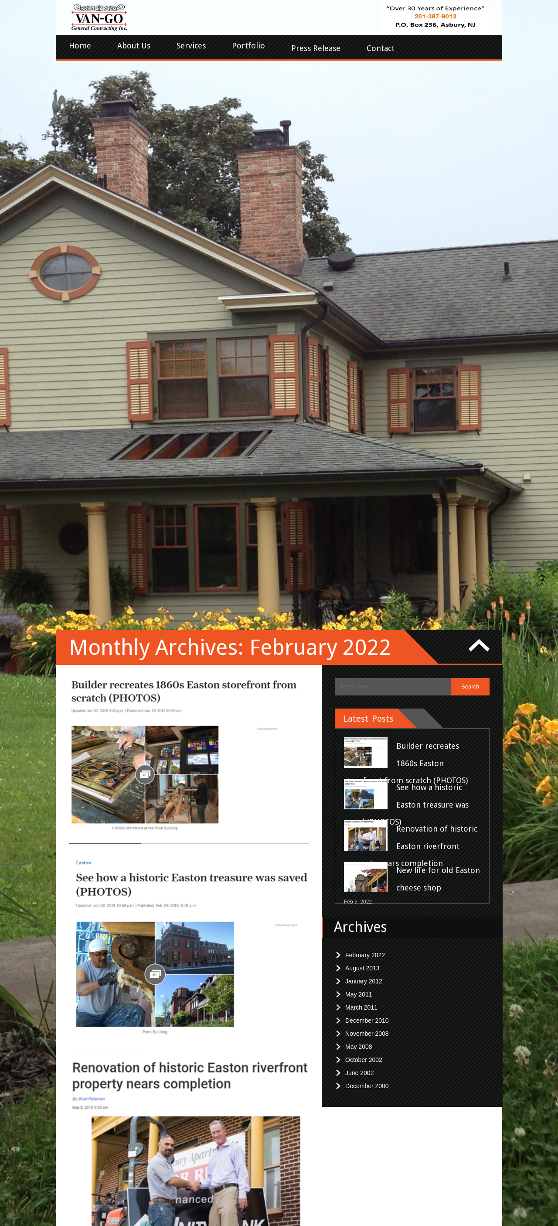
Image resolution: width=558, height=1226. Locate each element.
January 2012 (363, 525)
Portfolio (248, 45)
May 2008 (358, 590)
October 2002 (363, 603)
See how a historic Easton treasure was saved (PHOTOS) (406, 348)
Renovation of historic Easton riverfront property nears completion (410, 390)
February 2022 (365, 499)
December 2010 (367, 564)
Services (191, 45)
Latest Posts (368, 262)
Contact (381, 48)
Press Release (315, 48)
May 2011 (358, 538)
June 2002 (359, 616)
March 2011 (361, 551)
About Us (133, 45)
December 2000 (367, 630)
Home (80, 45)
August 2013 (362, 512)
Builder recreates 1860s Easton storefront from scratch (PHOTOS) (406, 307)
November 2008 (367, 577)
